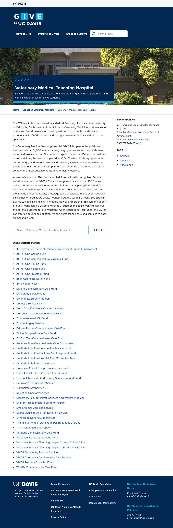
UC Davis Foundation (100, 484)
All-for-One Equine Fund (31, 264)
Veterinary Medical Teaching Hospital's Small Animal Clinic (50, 447)
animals (124, 156)
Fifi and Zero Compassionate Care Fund (40, 338)
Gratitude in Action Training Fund (36, 363)
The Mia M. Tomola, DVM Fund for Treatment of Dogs (48, 423)
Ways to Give (23, 34)
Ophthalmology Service (30, 388)
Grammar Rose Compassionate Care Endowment (45, 343)
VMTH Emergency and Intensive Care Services (44, 457)
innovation (126, 160)
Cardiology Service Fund (30, 294)
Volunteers (57, 500)
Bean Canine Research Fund (33, 279)
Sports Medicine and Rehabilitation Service (42, 413)
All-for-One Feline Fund (30, 269)
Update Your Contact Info (103, 503)
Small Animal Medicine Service (34, 408)
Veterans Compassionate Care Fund (37, 433)
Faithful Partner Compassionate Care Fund (41, 328)
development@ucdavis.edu (140, 517)
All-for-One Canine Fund (31, 254)
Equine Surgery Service (30, 323)
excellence (126, 165)
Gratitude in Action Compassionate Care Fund (43, 348)
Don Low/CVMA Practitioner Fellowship (39, 313)
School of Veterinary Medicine (38, 110)
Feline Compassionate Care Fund (36, 333)
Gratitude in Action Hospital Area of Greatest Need (46, 358)
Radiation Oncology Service (32, 393)
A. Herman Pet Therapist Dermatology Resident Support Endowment (56, 249)
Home (16, 110)
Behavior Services (27, 284)
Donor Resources (60, 484)
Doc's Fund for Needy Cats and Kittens (39, 308)
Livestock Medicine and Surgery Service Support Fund (48, 378)
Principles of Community (102, 490)
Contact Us (95, 496)
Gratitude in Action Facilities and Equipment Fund (46, 353)
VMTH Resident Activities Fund (34, 462)
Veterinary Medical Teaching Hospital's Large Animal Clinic (50, 442)
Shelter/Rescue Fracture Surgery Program (40, 403)
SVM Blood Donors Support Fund (35, 418)
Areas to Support (76, 34)
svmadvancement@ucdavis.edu (133, 139)
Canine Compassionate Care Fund (36, 289)
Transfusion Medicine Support (34, 427)
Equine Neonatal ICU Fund (32, 318)
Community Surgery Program (33, 299)
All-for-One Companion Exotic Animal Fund (42, 259)
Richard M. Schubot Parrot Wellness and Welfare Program (50, 398)
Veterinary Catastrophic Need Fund (37, 437)
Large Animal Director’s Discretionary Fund (41, 373)
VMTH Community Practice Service (37, 452)
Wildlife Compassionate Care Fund (36, 467)
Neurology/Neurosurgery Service (35, 383)
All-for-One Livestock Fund (32, 274)
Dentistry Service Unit (29, 303)
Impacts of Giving (48, 34)
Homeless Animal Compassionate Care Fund (42, 368)
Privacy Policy (58, 517)
